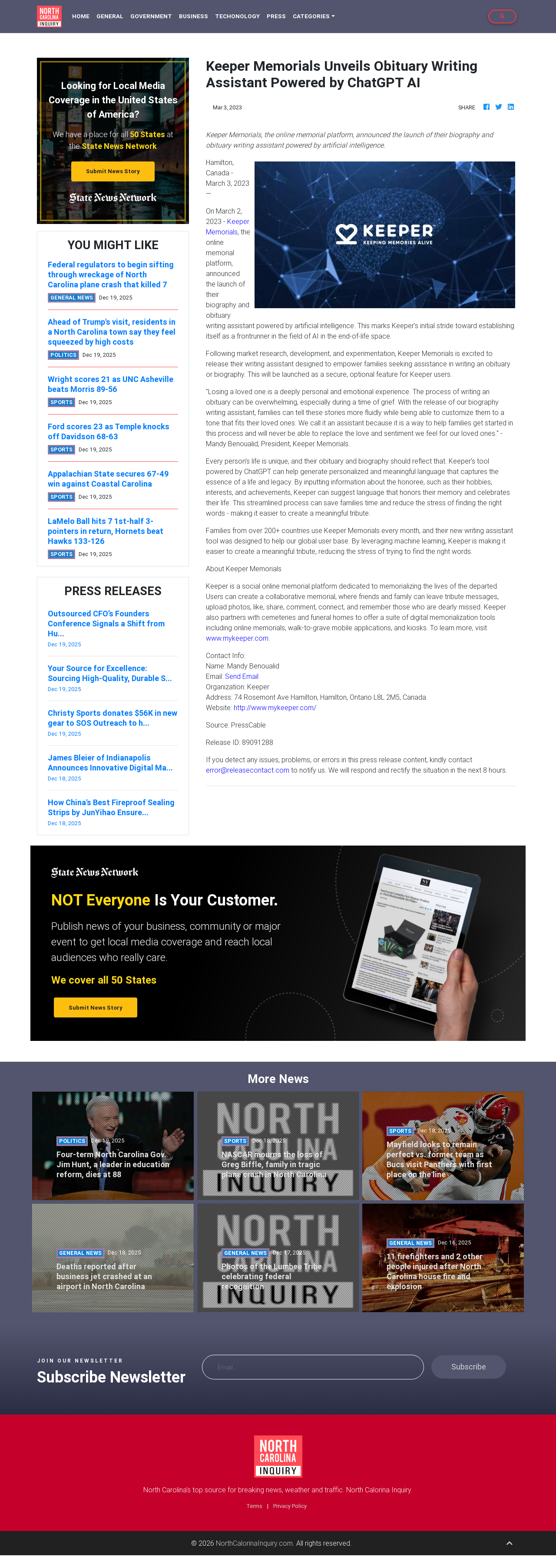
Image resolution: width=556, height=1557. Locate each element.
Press (276, 16)
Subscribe (468, 1367)
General (109, 16)
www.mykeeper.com (237, 638)
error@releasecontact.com (247, 770)
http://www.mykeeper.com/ (275, 707)
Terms (254, 1506)
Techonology (237, 16)
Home (82, 16)
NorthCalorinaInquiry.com (254, 1543)
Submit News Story (113, 171)
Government (151, 16)
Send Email (241, 676)
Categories (311, 16)
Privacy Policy (290, 1506)
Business (193, 16)
